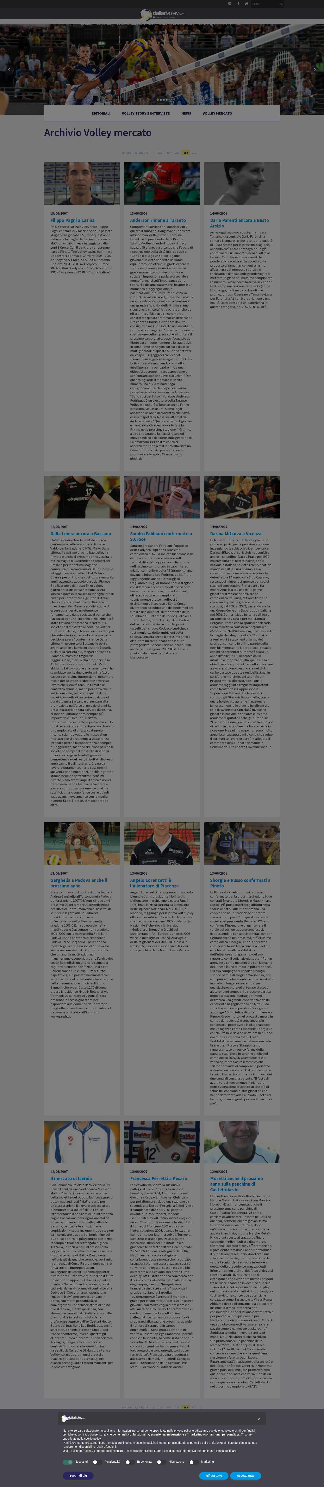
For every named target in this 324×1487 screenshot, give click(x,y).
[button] (259, 1418)
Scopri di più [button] (78, 1475)
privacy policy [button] (183, 1430)
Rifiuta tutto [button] (214, 1475)
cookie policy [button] (92, 1438)
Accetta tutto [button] (246, 1475)
